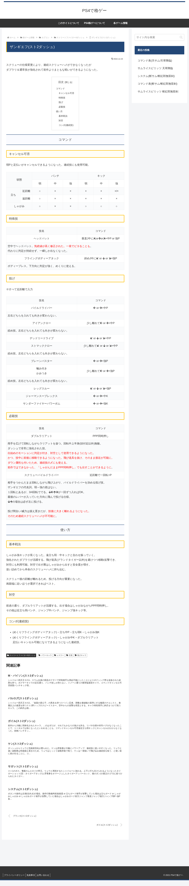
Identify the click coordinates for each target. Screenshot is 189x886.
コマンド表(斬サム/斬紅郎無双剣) (157, 83)
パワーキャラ (45, 657)
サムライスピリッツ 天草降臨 (155, 68)
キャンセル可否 (66, 93)
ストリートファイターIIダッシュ (21, 657)
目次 (61, 82)
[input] (159, 37)
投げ (60, 103)
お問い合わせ (46, 881)
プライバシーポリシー (15, 881)
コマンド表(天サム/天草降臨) (155, 60)
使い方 (58, 112)
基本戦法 (63, 117)
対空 (60, 122)
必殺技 (61, 107)
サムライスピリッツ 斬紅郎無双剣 (158, 91)
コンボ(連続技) (66, 127)
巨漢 (69, 657)
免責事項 (32, 881)
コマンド (60, 88)
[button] (181, 37)
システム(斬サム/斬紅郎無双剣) (156, 76)
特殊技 (61, 98)
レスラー (59, 657)
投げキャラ (80, 657)
